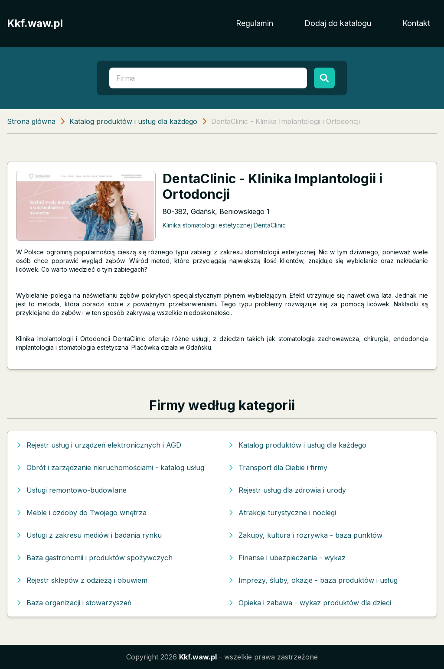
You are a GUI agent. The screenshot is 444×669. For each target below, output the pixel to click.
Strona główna (31, 121)
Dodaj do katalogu (337, 23)
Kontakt (416, 23)
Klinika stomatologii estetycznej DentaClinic (224, 225)
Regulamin (254, 23)
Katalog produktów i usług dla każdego (133, 121)
